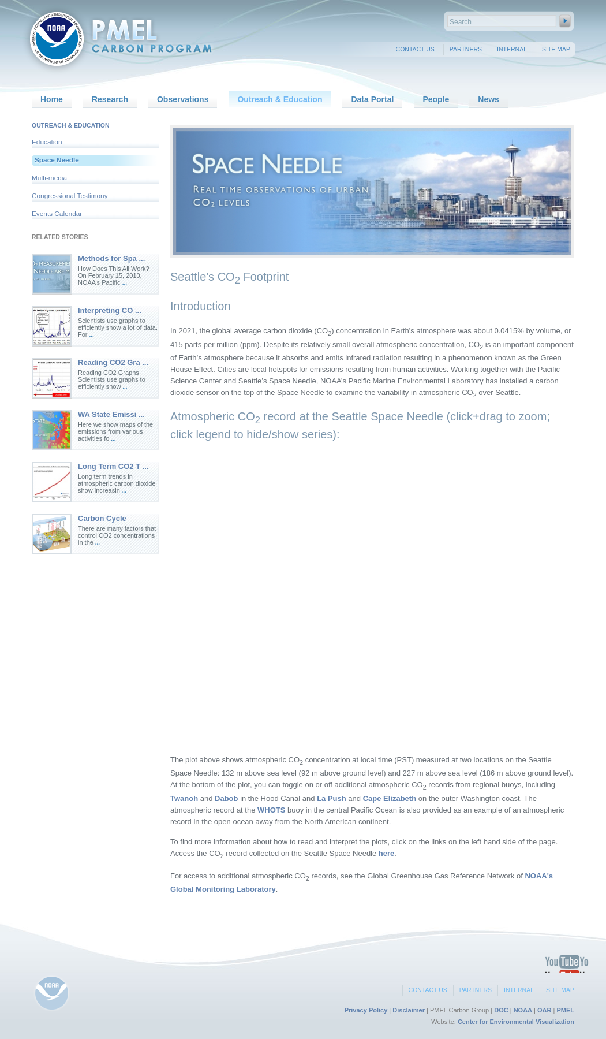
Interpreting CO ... (109, 310)
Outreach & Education (279, 99)
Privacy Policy (366, 1010)
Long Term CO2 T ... (113, 466)
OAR (544, 1010)
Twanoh (184, 798)
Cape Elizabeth (389, 798)
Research (110, 99)
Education (47, 142)
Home (51, 99)
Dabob (226, 798)
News (488, 99)
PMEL (565, 1010)
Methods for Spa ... (111, 258)
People (435, 99)
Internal (512, 49)
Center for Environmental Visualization (516, 1021)
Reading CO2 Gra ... (113, 362)
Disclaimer (408, 1010)
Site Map (556, 49)
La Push (331, 798)
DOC (501, 1010)
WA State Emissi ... (111, 414)
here (386, 853)
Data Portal (372, 99)
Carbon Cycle (102, 518)
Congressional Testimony (70, 196)
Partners (466, 49)
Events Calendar (57, 214)
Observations (182, 99)
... (124, 283)
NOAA (523, 1010)
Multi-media (49, 178)
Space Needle (57, 160)
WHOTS (271, 810)
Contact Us (415, 49)
